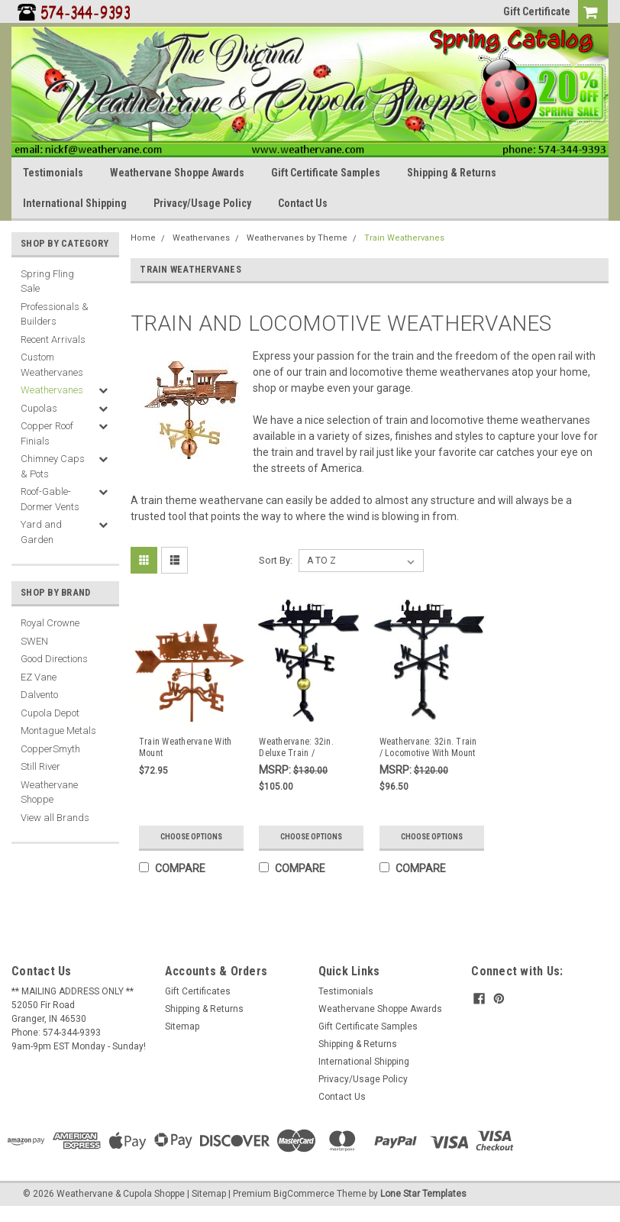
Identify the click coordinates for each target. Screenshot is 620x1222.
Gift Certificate (536, 11)
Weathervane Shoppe (49, 792)
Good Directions (54, 658)
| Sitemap (206, 1193)
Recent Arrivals (53, 339)
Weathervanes (52, 390)
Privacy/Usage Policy (202, 203)
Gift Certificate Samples (325, 172)
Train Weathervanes (404, 238)
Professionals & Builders (55, 314)
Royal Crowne (50, 623)
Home (143, 238)
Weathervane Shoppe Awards (177, 172)
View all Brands (55, 817)
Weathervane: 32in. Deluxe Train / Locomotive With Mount (304, 747)
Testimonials (53, 172)
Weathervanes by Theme (297, 238)
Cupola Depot (50, 713)
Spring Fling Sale (47, 281)
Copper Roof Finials (47, 433)
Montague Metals (58, 730)
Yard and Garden (41, 532)
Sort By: (275, 560)
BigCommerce (303, 1193)
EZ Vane (39, 677)
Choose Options (191, 836)
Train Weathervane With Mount (185, 747)
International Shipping (75, 203)
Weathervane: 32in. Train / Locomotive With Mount (428, 747)
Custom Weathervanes (52, 364)
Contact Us (303, 203)
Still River (40, 766)
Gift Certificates (198, 991)
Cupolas (39, 408)
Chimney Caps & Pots (53, 466)
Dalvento (39, 694)
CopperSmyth (50, 749)
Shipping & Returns (451, 172)
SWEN (34, 641)
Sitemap (182, 1026)
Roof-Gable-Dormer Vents (50, 499)
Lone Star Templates (423, 1193)
